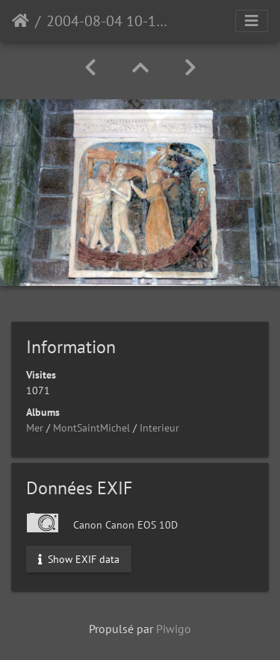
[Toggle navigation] (251, 21)
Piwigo (173, 628)
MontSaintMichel (91, 428)
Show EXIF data (78, 558)
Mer (34, 428)
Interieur (159, 428)
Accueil (20, 21)
